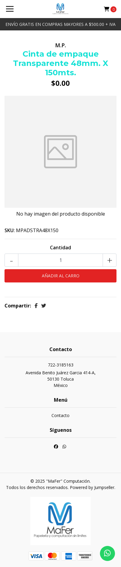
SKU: (10, 230)
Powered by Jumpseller (92, 487)
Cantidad (60, 247)
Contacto (60, 415)
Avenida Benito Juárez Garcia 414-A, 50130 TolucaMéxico (61, 379)
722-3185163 (60, 365)
